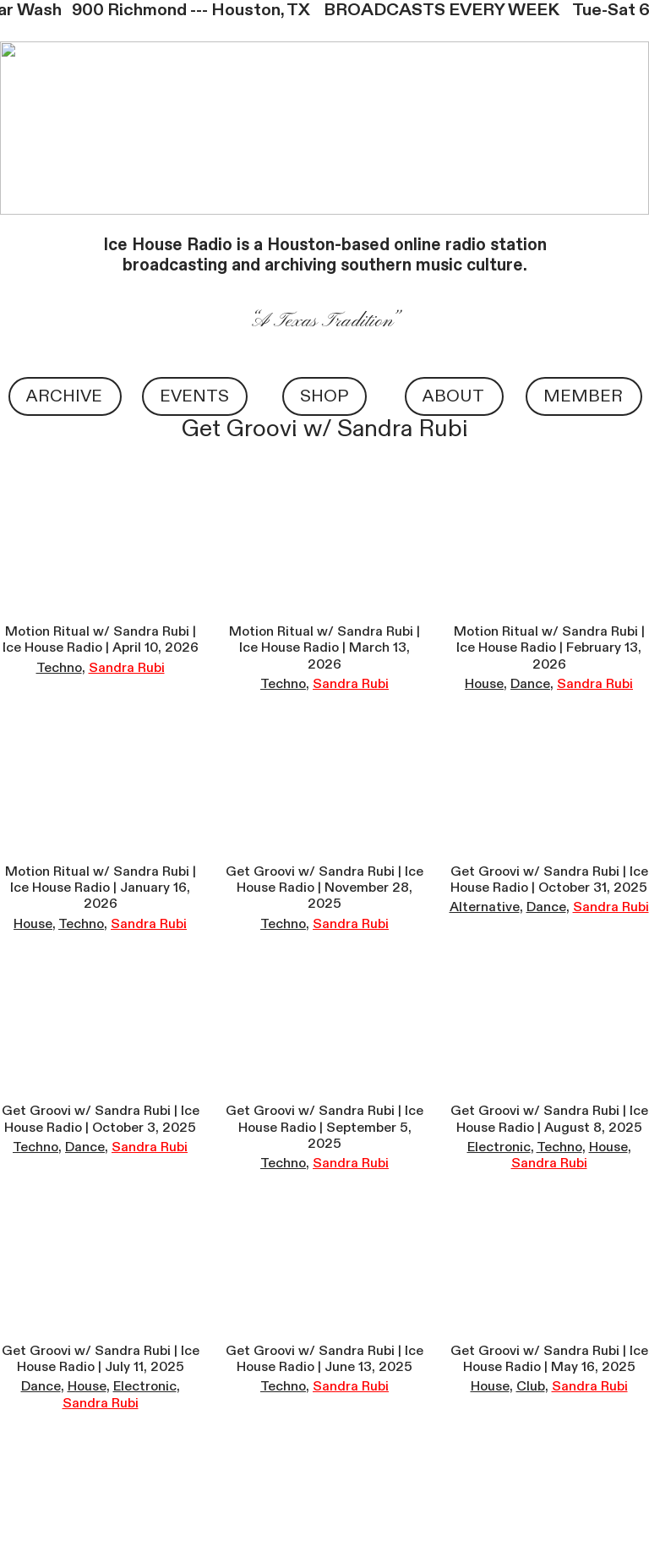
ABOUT (453, 396)
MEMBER (583, 396)
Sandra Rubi (127, 667)
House (484, 684)
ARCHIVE (64, 396)
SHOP (324, 396)
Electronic (499, 1147)
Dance (530, 684)
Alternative (485, 907)
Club (530, 1386)
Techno (59, 667)
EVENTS (194, 396)
